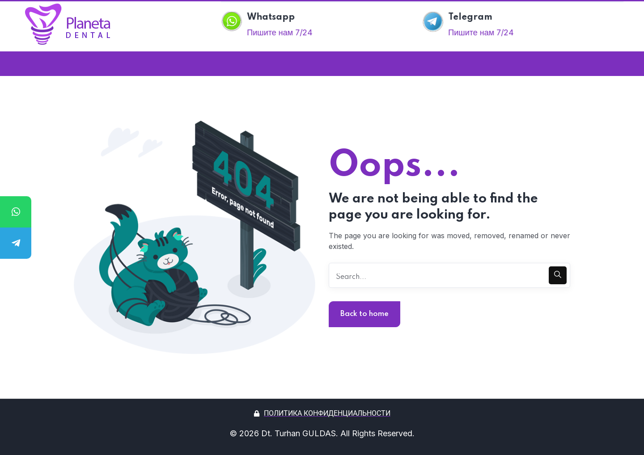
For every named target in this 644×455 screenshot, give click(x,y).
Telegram (473, 17)
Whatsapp (273, 17)
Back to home (364, 314)
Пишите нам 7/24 (282, 32)
